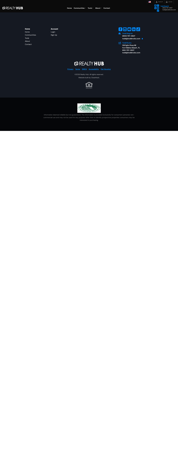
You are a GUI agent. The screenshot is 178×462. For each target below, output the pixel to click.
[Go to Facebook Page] (158, 5)
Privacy (70, 79)
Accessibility (94, 79)
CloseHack (95, 88)
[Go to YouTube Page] (158, 8)
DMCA (84, 79)
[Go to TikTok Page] (158, 11)
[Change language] (150, 2)
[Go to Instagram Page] (155, 5)
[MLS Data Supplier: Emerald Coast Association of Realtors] (89, 118)
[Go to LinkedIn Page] (155, 8)
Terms (77, 79)
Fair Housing (106, 79)
